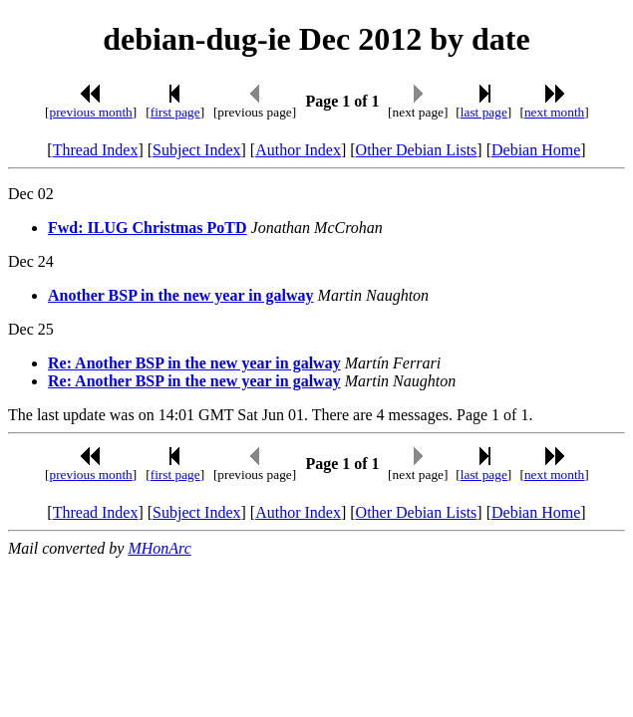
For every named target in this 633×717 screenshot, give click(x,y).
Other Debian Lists (416, 149)
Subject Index (196, 149)
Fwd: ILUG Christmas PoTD (147, 227)
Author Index (298, 149)
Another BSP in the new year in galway (181, 295)
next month (554, 112)
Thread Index (96, 149)
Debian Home (535, 149)
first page (175, 112)
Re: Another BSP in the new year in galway (194, 363)
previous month (90, 112)
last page (484, 112)
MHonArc (159, 548)
